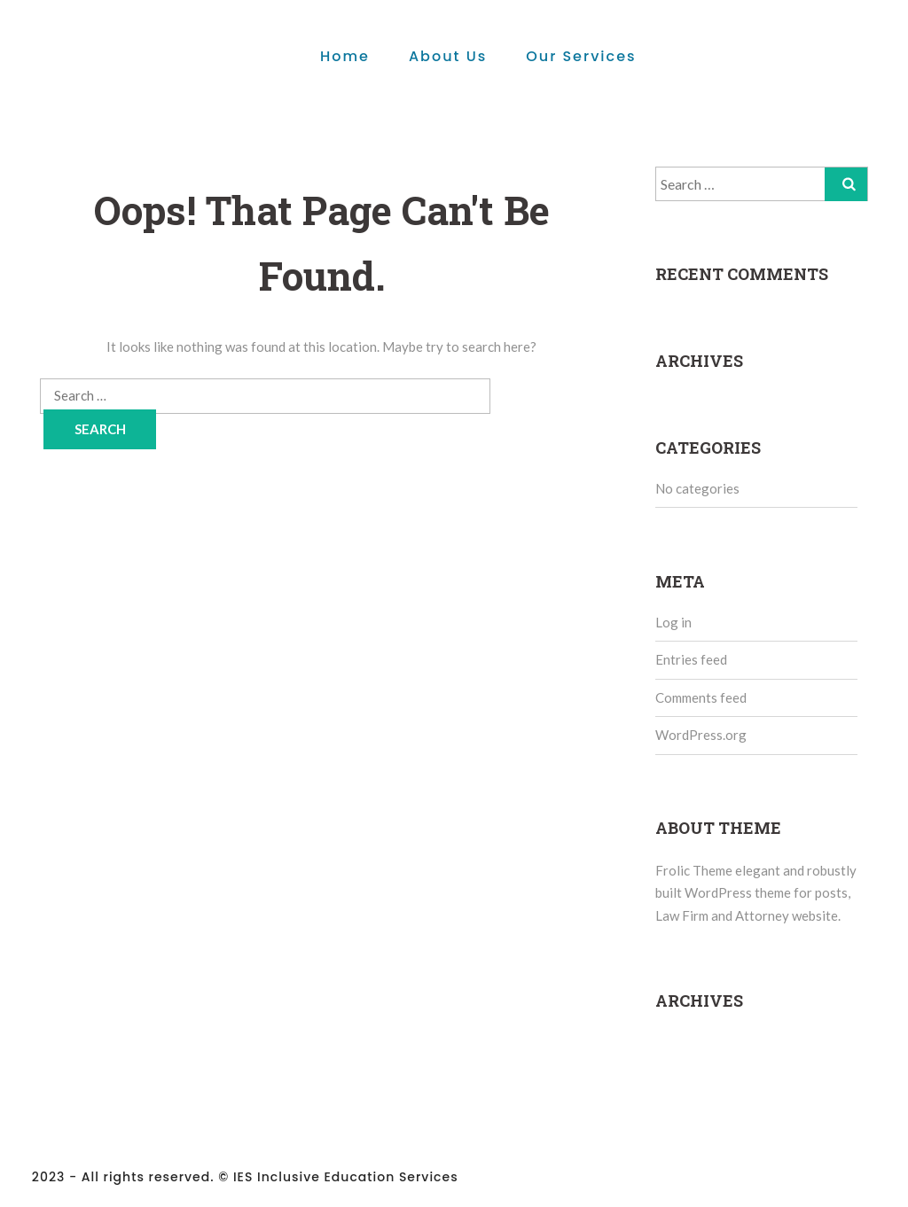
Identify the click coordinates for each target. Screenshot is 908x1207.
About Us (448, 56)
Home (345, 56)
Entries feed (691, 659)
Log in (673, 622)
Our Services (581, 56)
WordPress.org (701, 735)
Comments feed (701, 697)
